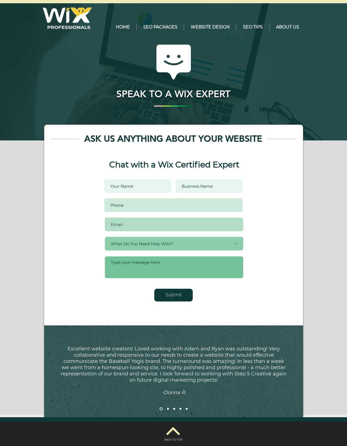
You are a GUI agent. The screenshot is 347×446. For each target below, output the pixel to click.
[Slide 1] (161, 408)
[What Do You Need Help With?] (174, 243)
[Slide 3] (174, 409)
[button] (160, 27)
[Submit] (173, 295)
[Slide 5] (187, 409)
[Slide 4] (180, 409)
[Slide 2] (168, 409)
